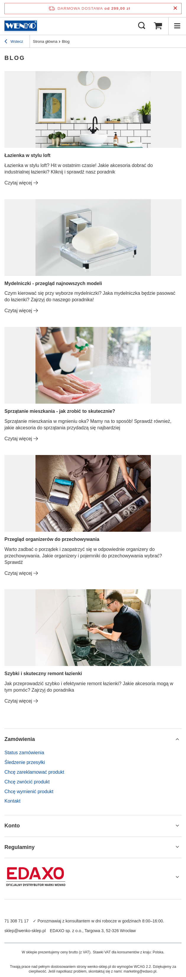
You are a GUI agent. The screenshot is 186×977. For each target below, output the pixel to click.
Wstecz (13, 42)
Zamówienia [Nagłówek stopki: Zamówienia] (19, 739)
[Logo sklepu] (20, 26)
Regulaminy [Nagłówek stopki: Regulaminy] (19, 847)
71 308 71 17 (16, 921)
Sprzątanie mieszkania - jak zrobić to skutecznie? (59, 411)
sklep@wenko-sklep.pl (25, 930)
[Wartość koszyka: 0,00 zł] (158, 26)
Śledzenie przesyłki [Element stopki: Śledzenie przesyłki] (24, 762)
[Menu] (177, 26)
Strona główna (45, 41)
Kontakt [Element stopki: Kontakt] (12, 800)
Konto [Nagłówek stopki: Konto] (12, 826)
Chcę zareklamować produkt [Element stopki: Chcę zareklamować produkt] (34, 772)
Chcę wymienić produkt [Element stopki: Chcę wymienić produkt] (28, 791)
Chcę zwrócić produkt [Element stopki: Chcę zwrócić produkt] (27, 781)
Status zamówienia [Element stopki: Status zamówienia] (24, 752)
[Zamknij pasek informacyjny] (175, 8)
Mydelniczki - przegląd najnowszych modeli (53, 283)
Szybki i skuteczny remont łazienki (43, 673)
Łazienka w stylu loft (27, 155)
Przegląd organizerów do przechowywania (51, 539)
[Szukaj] (141, 26)
